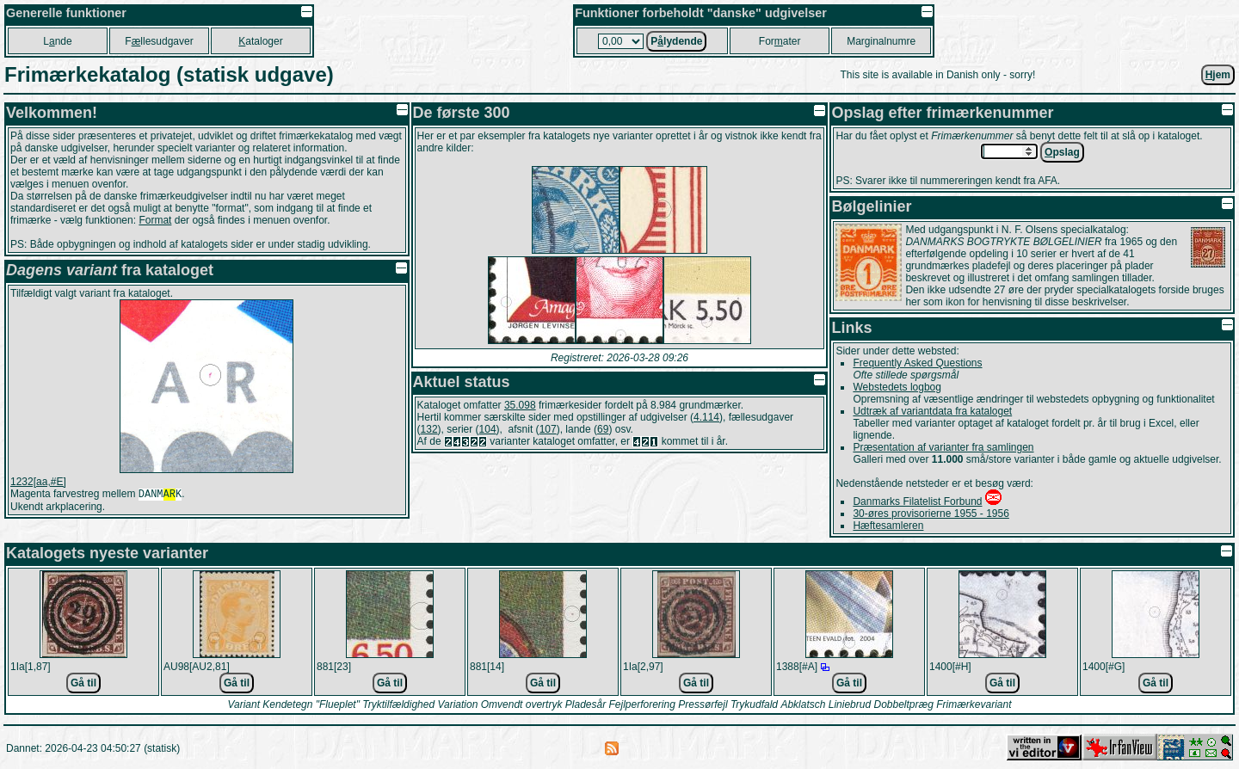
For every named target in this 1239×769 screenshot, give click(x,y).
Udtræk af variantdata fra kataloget (932, 411)
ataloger (260, 41)
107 (548, 429)
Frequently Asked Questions (917, 363)
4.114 (706, 417)
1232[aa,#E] (38, 482)
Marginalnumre (881, 41)
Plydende (676, 41)
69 (602, 429)
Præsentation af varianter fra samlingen (943, 447)
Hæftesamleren (888, 526)
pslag (1062, 152)
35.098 (520, 405)
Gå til (83, 683)
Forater (780, 41)
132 (429, 429)
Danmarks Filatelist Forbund (917, 501)
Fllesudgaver (159, 41)
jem (1217, 75)
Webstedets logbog (897, 387)
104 (487, 429)
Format (155, 220)
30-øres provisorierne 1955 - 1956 (930, 514)
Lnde (57, 41)
